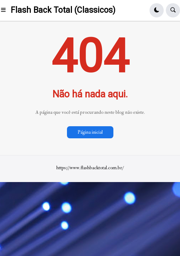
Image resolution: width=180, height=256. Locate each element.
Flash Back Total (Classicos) (63, 10)
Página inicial (90, 132)
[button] (5, 10)
